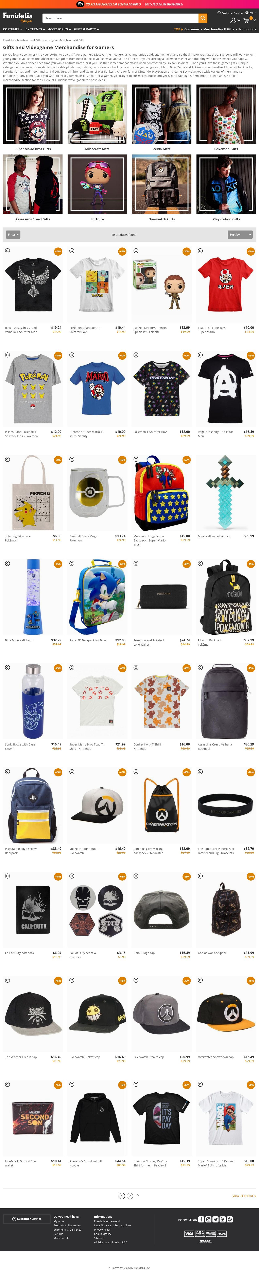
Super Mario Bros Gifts (33, 146)
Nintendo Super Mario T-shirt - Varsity (86, 431)
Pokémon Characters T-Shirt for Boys (85, 327)
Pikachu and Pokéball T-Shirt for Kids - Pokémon (21, 431)
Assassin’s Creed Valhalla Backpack (215, 744)
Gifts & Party (85, 29)
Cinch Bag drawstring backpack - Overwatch (148, 848)
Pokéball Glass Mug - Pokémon (83, 535)
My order (59, 1218)
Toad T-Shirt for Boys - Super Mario (213, 327)
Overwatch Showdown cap (216, 1054)
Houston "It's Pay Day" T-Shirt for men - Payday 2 (150, 1160)
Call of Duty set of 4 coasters (82, 952)
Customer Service (26, 1216)
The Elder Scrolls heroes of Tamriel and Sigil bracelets (216, 848)
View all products (244, 1193)
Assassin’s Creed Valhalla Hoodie (86, 1160)
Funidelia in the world (107, 1218)
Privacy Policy (102, 1227)
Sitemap (99, 1235)
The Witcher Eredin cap (21, 1054)
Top (177, 29)
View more (14, 76)
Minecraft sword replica (214, 533)
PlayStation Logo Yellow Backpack (21, 848)
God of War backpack (212, 950)
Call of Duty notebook (19, 950)
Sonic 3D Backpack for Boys (87, 637)
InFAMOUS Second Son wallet (20, 1160)
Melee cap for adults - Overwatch (84, 848)
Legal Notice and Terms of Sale (112, 1222)
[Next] (138, 1193)
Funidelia (8, 40)
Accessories (58, 29)
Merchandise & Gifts (29, 40)
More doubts (61, 1235)
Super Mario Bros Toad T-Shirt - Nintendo (86, 744)
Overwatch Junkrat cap (84, 1054)
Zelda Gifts (161, 146)
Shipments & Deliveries (67, 1227)
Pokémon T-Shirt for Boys (151, 429)
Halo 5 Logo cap (144, 950)
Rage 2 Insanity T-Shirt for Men (215, 431)
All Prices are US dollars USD (110, 1239)
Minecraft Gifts (97, 146)
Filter (11, 232)
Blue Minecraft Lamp (19, 637)
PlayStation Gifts (226, 216)
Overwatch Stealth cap (149, 1054)
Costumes (11, 29)
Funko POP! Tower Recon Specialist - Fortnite (150, 327)
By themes (33, 29)
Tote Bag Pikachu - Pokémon (17, 535)
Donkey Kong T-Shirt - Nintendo (148, 744)
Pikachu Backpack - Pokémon (211, 640)
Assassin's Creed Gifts (32, 216)
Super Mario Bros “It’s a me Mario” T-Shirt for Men (216, 1160)
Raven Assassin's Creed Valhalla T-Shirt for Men (21, 327)
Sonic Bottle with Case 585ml (20, 744)
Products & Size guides (67, 1222)
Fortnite (97, 216)
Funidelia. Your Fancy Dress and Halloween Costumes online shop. (17, 18)
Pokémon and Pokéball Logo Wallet (149, 640)
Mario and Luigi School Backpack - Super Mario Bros (150, 537)
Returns (58, 1231)
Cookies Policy (102, 1231)
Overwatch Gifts (162, 216)
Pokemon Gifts (226, 146)
